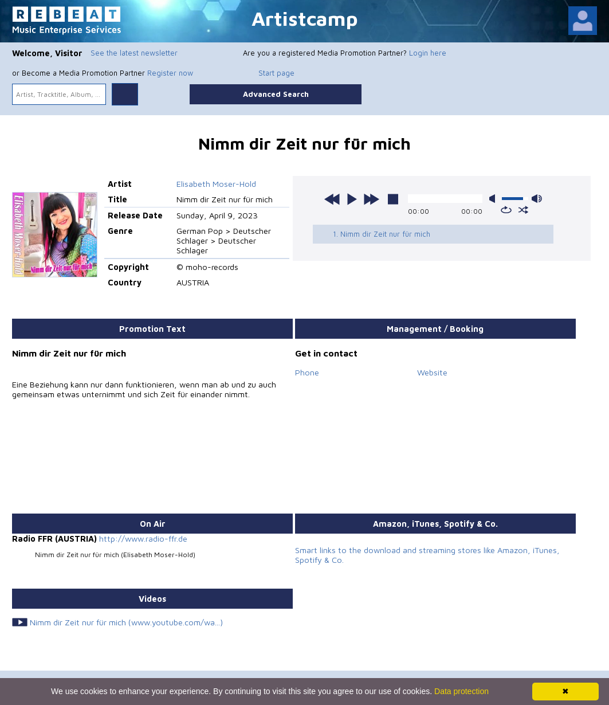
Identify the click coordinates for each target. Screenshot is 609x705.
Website (432, 372)
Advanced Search (276, 94)
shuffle (523, 210)
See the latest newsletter (134, 52)
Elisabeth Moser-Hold (216, 184)
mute (494, 198)
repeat (506, 210)
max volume (537, 198)
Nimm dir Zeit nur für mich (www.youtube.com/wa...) (126, 622)
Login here (427, 52)
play (351, 198)
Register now (170, 72)
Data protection (461, 691)
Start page (276, 72)
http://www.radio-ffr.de (143, 538)
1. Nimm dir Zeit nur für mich (381, 233)
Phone (307, 372)
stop (393, 199)
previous (332, 199)
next (371, 199)
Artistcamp (305, 18)
